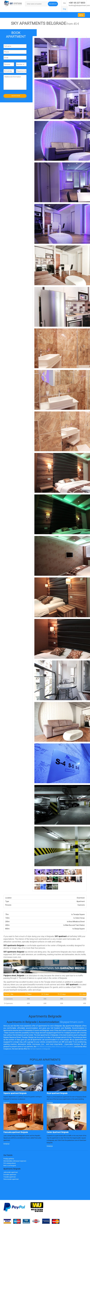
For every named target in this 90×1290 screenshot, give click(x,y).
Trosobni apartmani (9, 1177)
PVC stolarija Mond (9, 1163)
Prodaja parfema (8, 1159)
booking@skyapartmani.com (79, 5)
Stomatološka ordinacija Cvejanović (14, 1161)
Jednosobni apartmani (10, 1172)
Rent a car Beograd (9, 1165)
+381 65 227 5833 (77, 2)
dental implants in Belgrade (40, 1049)
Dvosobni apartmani (9, 1174)
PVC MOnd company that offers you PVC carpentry (55, 1046)
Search (53, 4)
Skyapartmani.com (71, 1022)
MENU (81, 15)
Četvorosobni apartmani (11, 1179)
